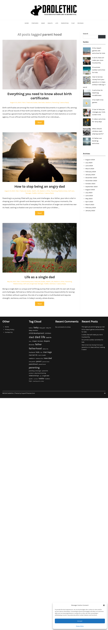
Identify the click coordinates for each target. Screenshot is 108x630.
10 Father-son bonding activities (97, 140)
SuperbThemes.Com (28, 393)
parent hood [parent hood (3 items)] (42, 364)
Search (85, 34)
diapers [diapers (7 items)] (47, 341)
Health (50, 23)
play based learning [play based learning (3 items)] (40, 373)
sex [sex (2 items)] (40, 375)
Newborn (48, 102)
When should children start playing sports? (98, 131)
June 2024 (89, 166)
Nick (23, 102)
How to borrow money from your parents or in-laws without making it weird (94, 82)
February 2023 (90, 207)
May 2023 (88, 198)
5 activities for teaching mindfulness (97, 92)
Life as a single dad (40, 277)
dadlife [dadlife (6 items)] (48, 337)
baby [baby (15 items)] (36, 327)
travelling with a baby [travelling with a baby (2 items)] (38, 381)
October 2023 (90, 184)
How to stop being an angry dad (39, 186)
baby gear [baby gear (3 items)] (42, 328)
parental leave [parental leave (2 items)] (45, 361)
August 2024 (90, 160)
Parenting (65, 23)
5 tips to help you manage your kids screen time (98, 112)
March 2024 (89, 169)
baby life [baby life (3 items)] (48, 328)
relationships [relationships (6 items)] (34, 376)
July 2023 (88, 193)
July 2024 (88, 163)
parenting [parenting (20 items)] (34, 367)
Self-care (71, 191)
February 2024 (90, 172)
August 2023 (90, 190)
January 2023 (90, 210)
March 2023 (89, 204)
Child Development (27, 281)
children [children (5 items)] (48, 333)
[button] (104, 605)
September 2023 (91, 187)
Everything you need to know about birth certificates (39, 96)
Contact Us (9, 332)
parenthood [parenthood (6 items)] (33, 364)
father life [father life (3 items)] (45, 349)
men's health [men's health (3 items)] (42, 355)
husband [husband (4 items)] (32, 352)
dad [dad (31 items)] (31, 337)
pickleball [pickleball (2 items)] (31, 373)
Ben (17, 191)
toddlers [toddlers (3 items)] (47, 378)
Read (40, 122)
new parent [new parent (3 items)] (32, 361)
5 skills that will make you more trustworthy (98, 60)
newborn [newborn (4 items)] (32, 358)
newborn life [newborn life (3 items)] (39, 358)
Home (27, 23)
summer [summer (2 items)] (35, 378)
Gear (43, 23)
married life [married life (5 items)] (33, 355)
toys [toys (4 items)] (30, 381)
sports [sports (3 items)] (31, 378)
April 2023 (89, 201)
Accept (79, 621)
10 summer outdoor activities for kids (98, 69)
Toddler (34, 193)
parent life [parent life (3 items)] (45, 371)
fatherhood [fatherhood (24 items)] (35, 348)
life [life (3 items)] (41, 352)
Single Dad (33, 284)
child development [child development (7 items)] (36, 333)
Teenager (28, 193)
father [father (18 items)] (38, 344)
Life (56, 23)
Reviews (80, 23)
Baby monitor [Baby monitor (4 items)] (33, 330)
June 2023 (89, 196)
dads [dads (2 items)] (30, 341)
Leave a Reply (64, 102)
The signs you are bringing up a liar (93, 327)
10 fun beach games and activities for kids (98, 50)
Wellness (41, 193)
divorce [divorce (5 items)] (31, 345)
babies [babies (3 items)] (31, 328)
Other (48, 191)
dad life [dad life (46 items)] (40, 337)
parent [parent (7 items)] (38, 361)
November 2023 (91, 181)
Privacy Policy (80, 626)
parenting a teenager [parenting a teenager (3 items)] (35, 371)
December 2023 (91, 178)
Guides (35, 102)
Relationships (63, 191)
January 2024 (90, 175)
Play (73, 23)
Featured (35, 23)
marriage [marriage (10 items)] (47, 352)
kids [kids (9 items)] (38, 352)
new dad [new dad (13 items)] (48, 358)
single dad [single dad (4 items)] (45, 376)
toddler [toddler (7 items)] (41, 379)
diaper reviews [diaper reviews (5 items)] (37, 341)
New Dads (41, 102)
